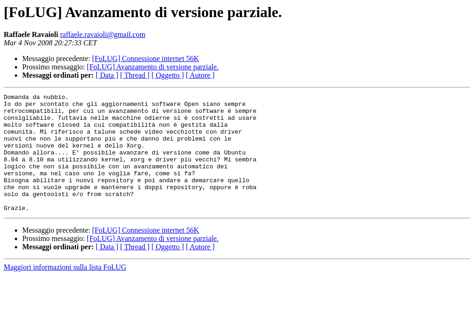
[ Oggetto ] (167, 75)
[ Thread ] (135, 75)
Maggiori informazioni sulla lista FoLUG (65, 291)
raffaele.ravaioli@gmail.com (102, 34)
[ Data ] (107, 75)
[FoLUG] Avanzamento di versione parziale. (153, 67)
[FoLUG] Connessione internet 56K (145, 58)
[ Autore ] (200, 75)
